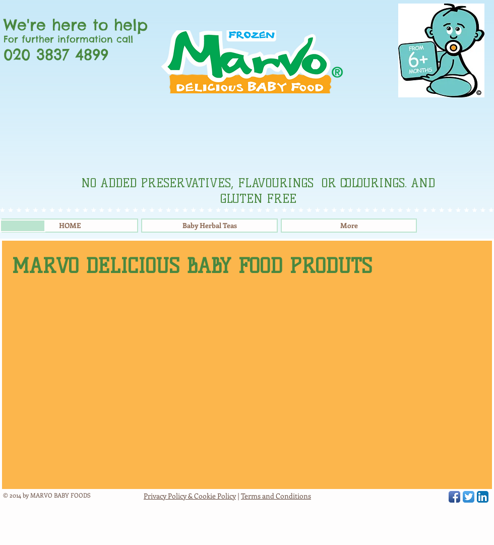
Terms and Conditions (276, 496)
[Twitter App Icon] (468, 497)
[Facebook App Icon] (454, 497)
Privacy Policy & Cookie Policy (190, 496)
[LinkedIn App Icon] (482, 497)
